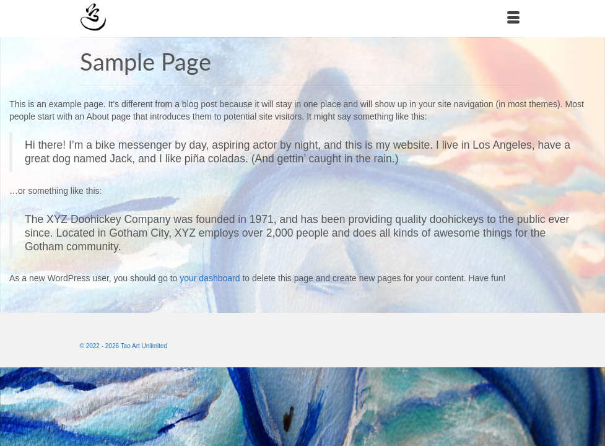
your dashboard (210, 278)
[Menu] (513, 18)
